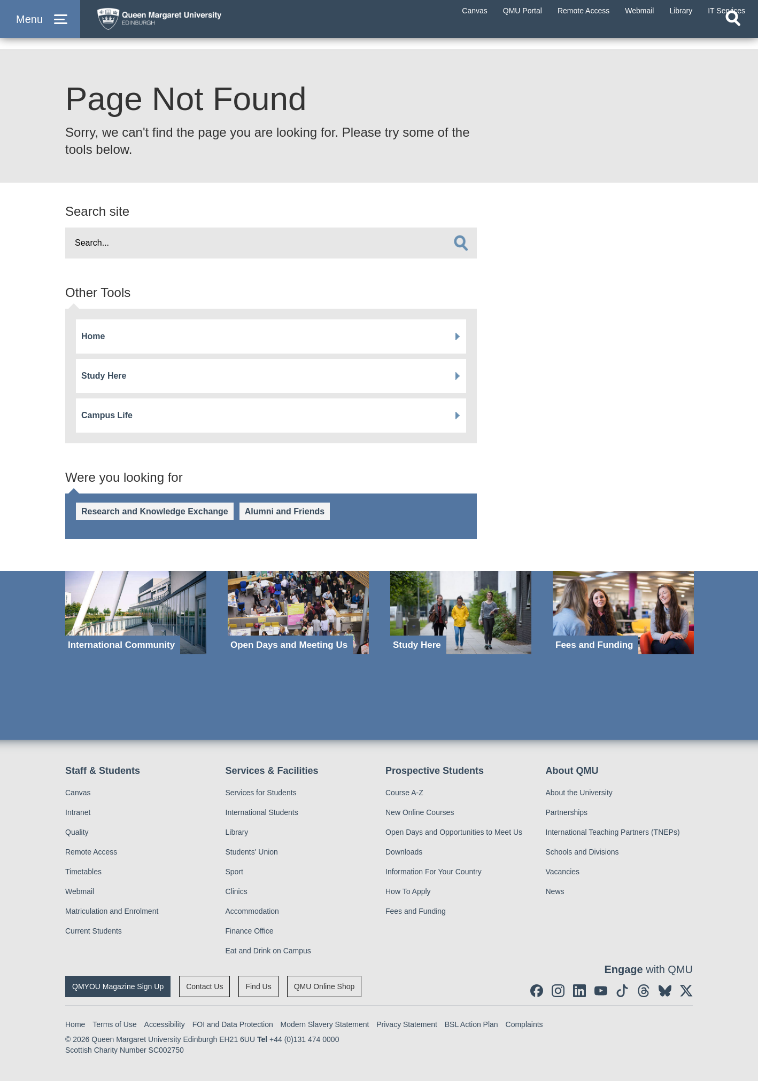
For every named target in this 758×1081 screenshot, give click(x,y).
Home (93, 336)
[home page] (193, 25)
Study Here (103, 375)
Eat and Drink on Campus (268, 950)
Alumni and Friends (284, 511)
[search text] (271, 243)
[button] (40, 27)
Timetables (83, 871)
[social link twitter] (686, 990)
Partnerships (567, 812)
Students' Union (252, 852)
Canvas (77, 792)
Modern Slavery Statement (325, 1024)
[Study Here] (460, 613)
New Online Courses (419, 812)
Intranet (77, 812)
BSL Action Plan (471, 1024)
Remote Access (91, 852)
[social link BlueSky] (665, 990)
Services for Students (261, 792)
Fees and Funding (415, 911)
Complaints (524, 1024)
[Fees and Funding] (623, 613)
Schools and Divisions (582, 852)
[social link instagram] (558, 990)
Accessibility (164, 1024)
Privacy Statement (406, 1024)
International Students (262, 812)
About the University (579, 792)
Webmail (79, 891)
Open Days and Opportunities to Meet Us (453, 832)
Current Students (93, 931)
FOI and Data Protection (232, 1024)
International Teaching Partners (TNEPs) (613, 832)
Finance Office (250, 931)
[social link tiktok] (622, 990)
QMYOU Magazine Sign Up (118, 986)
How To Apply (408, 891)
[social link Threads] (643, 990)
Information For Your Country (433, 871)
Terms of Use (114, 1024)
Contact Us (204, 986)
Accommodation (252, 911)
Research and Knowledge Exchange (154, 511)
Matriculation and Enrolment (111, 911)
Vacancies (563, 871)
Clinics (236, 891)
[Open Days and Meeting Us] (298, 613)
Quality (77, 832)
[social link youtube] (600, 990)
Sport (234, 871)
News (555, 891)
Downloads (403, 852)
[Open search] (733, 35)
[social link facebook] (536, 990)
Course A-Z (404, 792)
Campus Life (107, 415)
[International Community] (135, 613)
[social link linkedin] (579, 990)
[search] (461, 243)
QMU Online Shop (324, 986)
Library (237, 832)
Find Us (258, 986)
